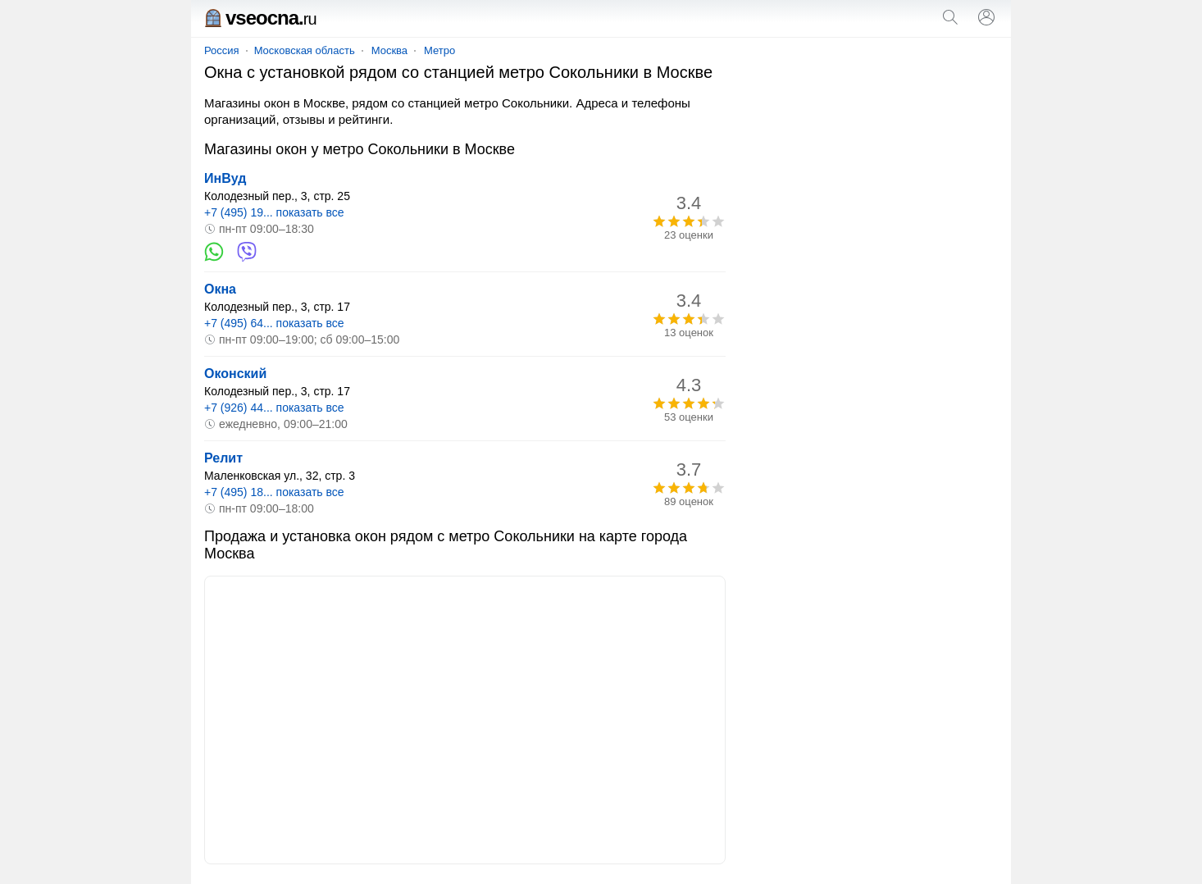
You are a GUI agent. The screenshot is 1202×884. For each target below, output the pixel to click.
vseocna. (260, 18)
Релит (223, 458)
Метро (439, 50)
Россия (221, 50)
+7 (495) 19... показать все (274, 212)
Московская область (304, 50)
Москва (389, 50)
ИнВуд (225, 178)
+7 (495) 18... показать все (274, 492)
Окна (220, 289)
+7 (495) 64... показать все (274, 323)
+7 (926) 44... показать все (274, 407)
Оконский (235, 373)
